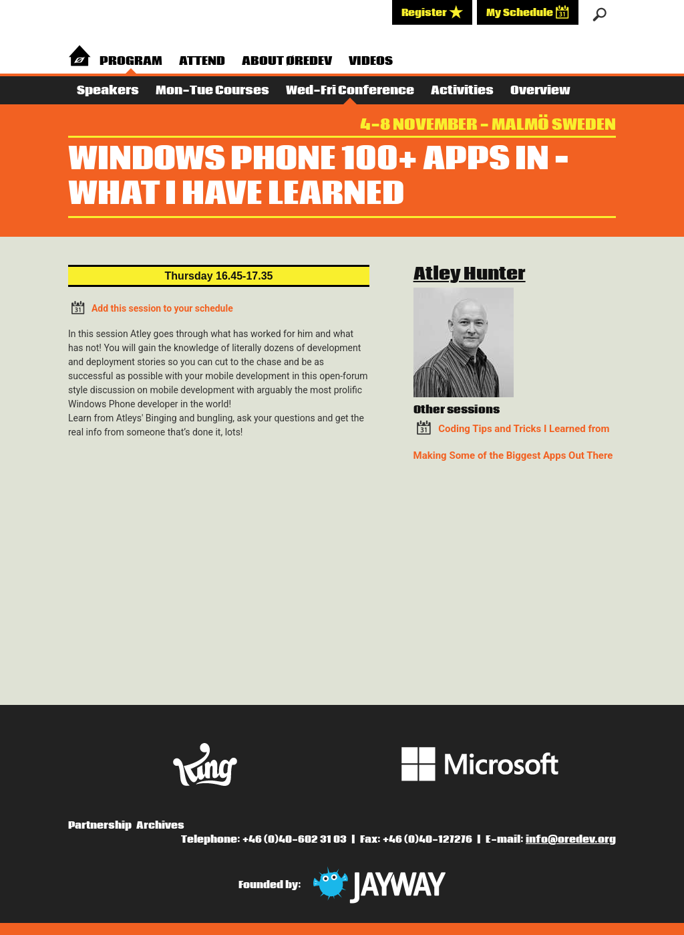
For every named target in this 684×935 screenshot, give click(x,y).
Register (432, 12)
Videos (371, 61)
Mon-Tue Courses (212, 90)
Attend (202, 61)
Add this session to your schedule (150, 307)
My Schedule (527, 12)
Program (131, 61)
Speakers (108, 90)
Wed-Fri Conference (350, 90)
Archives (160, 825)
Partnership (100, 825)
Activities (462, 90)
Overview (540, 90)
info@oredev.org (571, 839)
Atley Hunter (469, 274)
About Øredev (287, 61)
